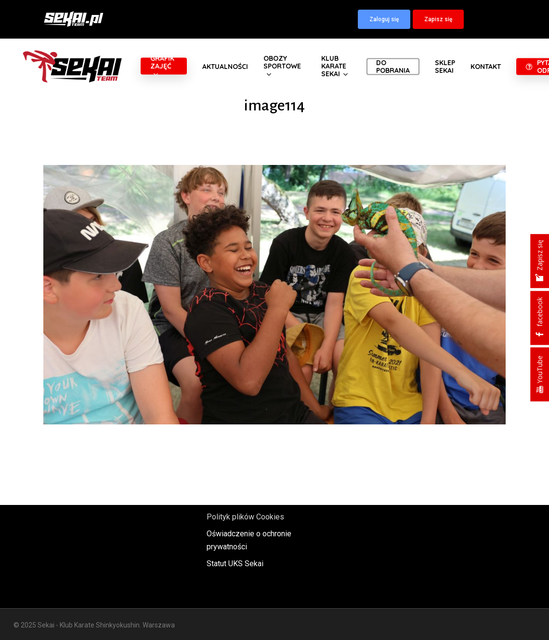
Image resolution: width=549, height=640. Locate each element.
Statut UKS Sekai (235, 563)
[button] (384, 19)
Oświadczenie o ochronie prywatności (249, 540)
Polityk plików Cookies (245, 516)
